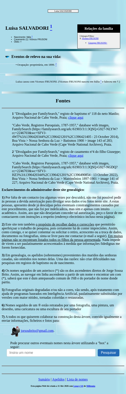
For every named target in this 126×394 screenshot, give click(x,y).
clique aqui (75, 117)
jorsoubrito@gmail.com (32, 330)
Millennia (90, 386)
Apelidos (58, 379)
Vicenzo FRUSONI (90, 38)
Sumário (44, 379)
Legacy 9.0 (78, 386)
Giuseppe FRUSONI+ (97, 43)
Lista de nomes (77, 379)
